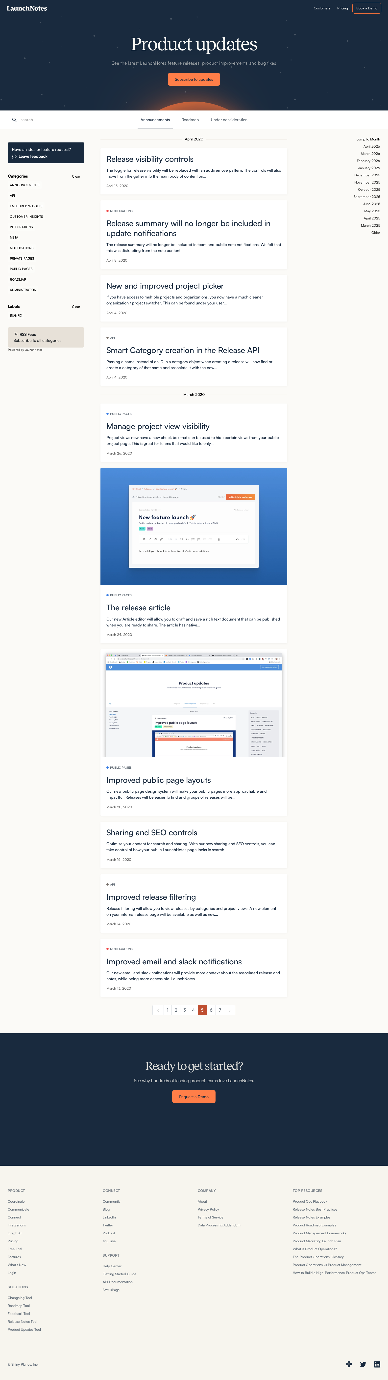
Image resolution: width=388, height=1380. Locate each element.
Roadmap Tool (19, 1305)
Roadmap (190, 119)
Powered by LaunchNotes (25, 350)
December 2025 (367, 175)
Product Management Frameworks (319, 1233)
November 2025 (367, 182)
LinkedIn (109, 1217)
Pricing (13, 1241)
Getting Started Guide (119, 1274)
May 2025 (372, 211)
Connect (14, 1217)
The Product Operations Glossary (318, 1257)
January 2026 (369, 168)
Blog (106, 1209)
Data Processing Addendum (219, 1225)
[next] (229, 1010)
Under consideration (229, 119)
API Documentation (118, 1282)
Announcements (155, 119)
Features (14, 1257)
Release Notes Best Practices (315, 1209)
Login (12, 1273)
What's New (17, 1265)
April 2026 (372, 146)
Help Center (112, 1266)
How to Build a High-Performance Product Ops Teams (334, 1273)
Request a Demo (194, 1096)
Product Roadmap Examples (314, 1225)
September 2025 (367, 196)
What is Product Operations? (315, 1249)
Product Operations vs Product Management (327, 1265)
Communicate (18, 1209)
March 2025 (370, 225)
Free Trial (15, 1249)
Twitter (108, 1225)
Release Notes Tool (22, 1321)
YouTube (109, 1241)
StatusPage (111, 1290)
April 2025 (372, 218)
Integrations (17, 1225)
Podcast (109, 1233)
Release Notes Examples (311, 1217)
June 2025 (371, 204)
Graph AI (15, 1233)
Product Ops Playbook (310, 1201)
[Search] (45, 120)
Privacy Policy (208, 1209)
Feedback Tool (19, 1313)
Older (375, 232)
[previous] (158, 1010)
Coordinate (16, 1201)
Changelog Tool (20, 1298)
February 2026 (368, 161)
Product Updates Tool (24, 1329)
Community (112, 1201)
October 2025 (369, 189)
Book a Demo (366, 8)
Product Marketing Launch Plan (317, 1241)
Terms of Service (210, 1217)
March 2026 (370, 153)
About (202, 1201)
